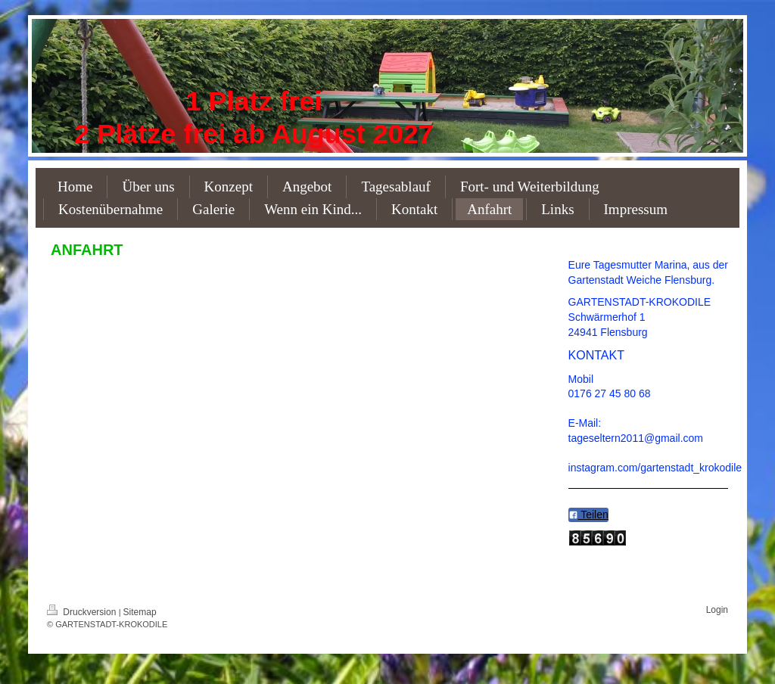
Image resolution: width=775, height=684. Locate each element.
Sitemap (140, 612)
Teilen (588, 514)
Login (717, 610)
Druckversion (83, 612)
